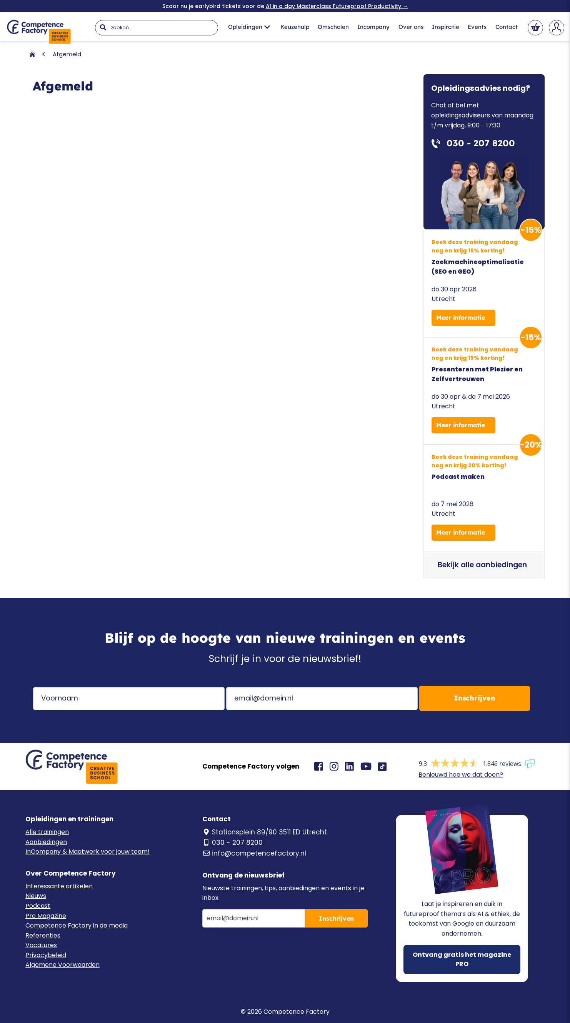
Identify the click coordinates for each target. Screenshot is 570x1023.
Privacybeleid (45, 955)
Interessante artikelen (59, 886)
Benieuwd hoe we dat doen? (460, 774)
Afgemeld (67, 54)
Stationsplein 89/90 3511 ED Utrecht (264, 832)
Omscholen (333, 26)
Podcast (37, 905)
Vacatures (41, 945)
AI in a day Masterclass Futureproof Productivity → (337, 6)
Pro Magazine (45, 915)
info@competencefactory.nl (254, 853)
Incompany (373, 26)
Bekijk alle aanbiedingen (482, 565)
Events (477, 26)
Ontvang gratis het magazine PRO (462, 959)
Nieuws (35, 895)
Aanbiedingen (46, 841)
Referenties (42, 935)
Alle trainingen (47, 831)
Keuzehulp (294, 26)
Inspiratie (445, 26)
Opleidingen (249, 26)
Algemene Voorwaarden (62, 964)
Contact (506, 26)
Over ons (410, 26)
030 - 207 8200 (232, 842)
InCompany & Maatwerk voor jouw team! (87, 851)
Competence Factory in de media (76, 925)
